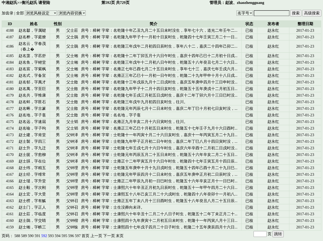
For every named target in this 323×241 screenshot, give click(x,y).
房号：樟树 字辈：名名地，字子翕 (111, 115)
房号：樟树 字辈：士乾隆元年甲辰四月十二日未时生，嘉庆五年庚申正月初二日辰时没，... (159, 174)
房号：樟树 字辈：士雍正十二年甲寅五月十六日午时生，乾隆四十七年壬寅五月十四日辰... (159, 161)
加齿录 (7, 13)
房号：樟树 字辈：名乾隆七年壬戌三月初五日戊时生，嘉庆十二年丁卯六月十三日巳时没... (159, 95)
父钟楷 (72, 220)
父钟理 (72, 168)
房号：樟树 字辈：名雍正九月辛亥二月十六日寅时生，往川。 (134, 121)
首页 (85, 236)
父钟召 (72, 201)
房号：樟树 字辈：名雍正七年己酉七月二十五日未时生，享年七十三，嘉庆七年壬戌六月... (159, 69)
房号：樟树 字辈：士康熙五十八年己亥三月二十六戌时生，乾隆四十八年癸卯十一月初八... (159, 194)
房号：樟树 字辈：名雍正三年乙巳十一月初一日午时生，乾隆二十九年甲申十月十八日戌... (159, 75)
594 (58, 236)
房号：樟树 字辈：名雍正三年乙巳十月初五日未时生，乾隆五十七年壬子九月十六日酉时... (159, 128)
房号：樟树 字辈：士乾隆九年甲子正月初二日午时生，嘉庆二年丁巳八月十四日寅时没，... (159, 141)
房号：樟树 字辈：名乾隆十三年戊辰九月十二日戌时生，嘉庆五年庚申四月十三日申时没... (159, 82)
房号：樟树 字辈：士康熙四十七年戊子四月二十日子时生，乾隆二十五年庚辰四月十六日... (159, 227)
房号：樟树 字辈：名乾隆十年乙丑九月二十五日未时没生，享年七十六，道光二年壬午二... (159, 30)
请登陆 (44, 2)
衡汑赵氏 (29, 2)
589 (24, 236)
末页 (120, 236)
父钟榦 (72, 227)
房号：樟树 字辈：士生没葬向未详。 (113, 207)
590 (31, 236)
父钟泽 (72, 135)
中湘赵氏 (9, 2)
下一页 (109, 236)
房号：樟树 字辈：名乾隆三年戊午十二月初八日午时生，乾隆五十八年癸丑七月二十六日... (159, 62)
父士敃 (72, 82)
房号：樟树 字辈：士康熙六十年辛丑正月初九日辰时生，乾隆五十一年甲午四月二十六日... (159, 187)
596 (71, 236)
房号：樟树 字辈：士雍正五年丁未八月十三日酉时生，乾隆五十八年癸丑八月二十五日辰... (159, 201)
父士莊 (72, 30)
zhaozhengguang (250, 2)
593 (51, 236)
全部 (20, 13)
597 (78, 236)
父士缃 (72, 56)
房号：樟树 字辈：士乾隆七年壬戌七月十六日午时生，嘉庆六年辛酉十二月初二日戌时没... (159, 148)
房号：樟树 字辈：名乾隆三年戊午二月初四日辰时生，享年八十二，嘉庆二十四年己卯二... (159, 46)
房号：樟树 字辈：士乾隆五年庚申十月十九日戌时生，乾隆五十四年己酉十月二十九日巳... (159, 168)
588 (17, 236)
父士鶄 (72, 37)
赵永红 (273, 30)
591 (37, 236)
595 (64, 236)
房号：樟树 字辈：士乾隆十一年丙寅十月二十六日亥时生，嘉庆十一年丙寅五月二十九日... (159, 135)
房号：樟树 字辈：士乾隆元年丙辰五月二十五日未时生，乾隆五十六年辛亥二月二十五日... (159, 154)
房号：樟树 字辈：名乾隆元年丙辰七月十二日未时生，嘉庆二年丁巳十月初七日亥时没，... (159, 108)
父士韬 (72, 121)
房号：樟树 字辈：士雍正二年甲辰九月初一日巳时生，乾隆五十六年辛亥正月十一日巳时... (159, 181)
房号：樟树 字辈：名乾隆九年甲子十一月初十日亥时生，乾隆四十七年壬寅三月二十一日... (159, 37)
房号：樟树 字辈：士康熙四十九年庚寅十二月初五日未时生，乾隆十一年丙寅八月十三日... (159, 220)
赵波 (229, 2)
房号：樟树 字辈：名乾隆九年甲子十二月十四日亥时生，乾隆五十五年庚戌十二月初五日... (159, 89)
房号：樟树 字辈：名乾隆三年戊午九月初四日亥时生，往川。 (134, 102)
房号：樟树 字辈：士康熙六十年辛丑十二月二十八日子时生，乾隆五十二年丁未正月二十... (159, 214)
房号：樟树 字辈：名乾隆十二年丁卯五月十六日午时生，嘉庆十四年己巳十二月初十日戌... (159, 56)
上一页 (96, 236)
